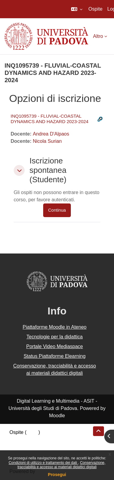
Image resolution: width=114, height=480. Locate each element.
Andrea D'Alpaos (51, 133)
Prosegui (57, 474)
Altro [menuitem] (98, 36)
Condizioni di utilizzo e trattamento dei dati (43, 463)
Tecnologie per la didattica (54, 336)
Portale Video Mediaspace (54, 346)
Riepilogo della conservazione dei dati (50, 439)
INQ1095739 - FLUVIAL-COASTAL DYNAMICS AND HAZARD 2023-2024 (49, 118)
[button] (76, 9)
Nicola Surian (47, 141)
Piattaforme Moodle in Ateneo (55, 327)
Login (32, 432)
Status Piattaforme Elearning (55, 356)
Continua (57, 210)
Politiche (18, 446)
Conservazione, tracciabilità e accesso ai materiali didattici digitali (61, 465)
